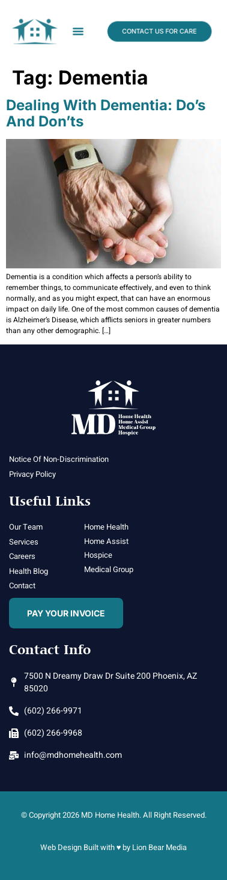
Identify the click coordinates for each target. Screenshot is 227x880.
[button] (77, 31)
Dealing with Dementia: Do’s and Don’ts (105, 112)
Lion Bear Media (159, 847)
